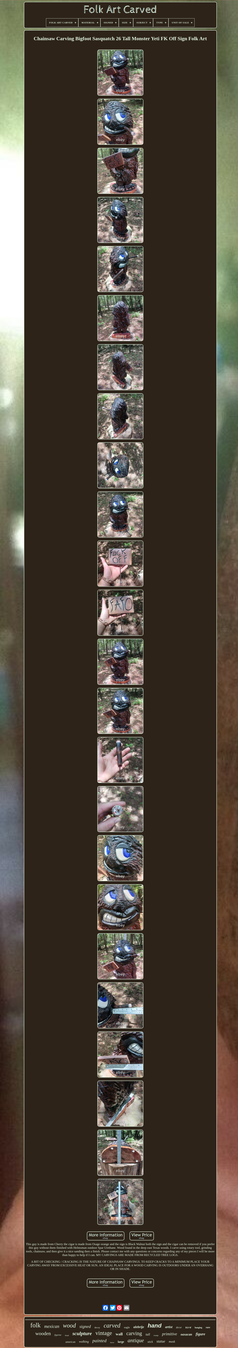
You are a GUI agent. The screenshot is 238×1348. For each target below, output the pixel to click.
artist (168, 1327)
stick (150, 1341)
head (67, 1335)
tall (148, 1334)
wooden (43, 1333)
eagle (127, 1327)
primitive (169, 1334)
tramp (156, 1335)
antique (136, 1340)
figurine (57, 1335)
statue (161, 1341)
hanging (198, 1327)
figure (200, 1334)
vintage (104, 1333)
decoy (97, 1327)
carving (134, 1333)
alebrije (138, 1327)
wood (69, 1325)
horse (112, 1342)
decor (179, 1327)
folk (35, 1325)
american (70, 1341)
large (121, 1341)
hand (154, 1325)
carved (112, 1325)
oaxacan (186, 1334)
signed (85, 1326)
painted (99, 1340)
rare (208, 1327)
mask (172, 1341)
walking (84, 1341)
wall (119, 1334)
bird (188, 1327)
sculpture (82, 1333)
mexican (51, 1326)
